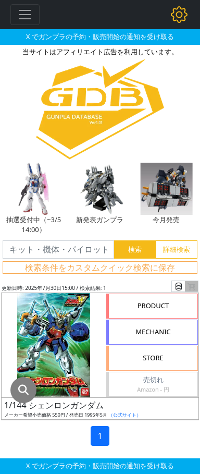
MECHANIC (153, 331)
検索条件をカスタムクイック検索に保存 (100, 267)
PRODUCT (153, 305)
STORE (153, 357)
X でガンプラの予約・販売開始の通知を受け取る (100, 36)
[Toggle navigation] (25, 14)
